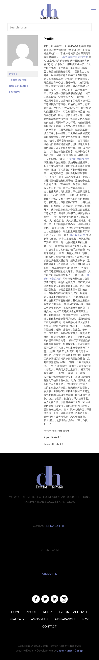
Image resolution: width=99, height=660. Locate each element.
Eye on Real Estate (73, 612)
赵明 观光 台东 (77, 235)
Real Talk (17, 619)
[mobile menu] (93, 8)
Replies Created (18, 85)
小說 (64, 57)
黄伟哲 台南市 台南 (79, 158)
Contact (49, 626)
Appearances (65, 619)
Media (47, 612)
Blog (86, 619)
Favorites (14, 91)
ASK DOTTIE (49, 573)
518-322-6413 (50, 549)
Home (15, 612)
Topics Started (18, 79)
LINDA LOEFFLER (56, 525)
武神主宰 (72, 57)
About (31, 612)
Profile (13, 73)
